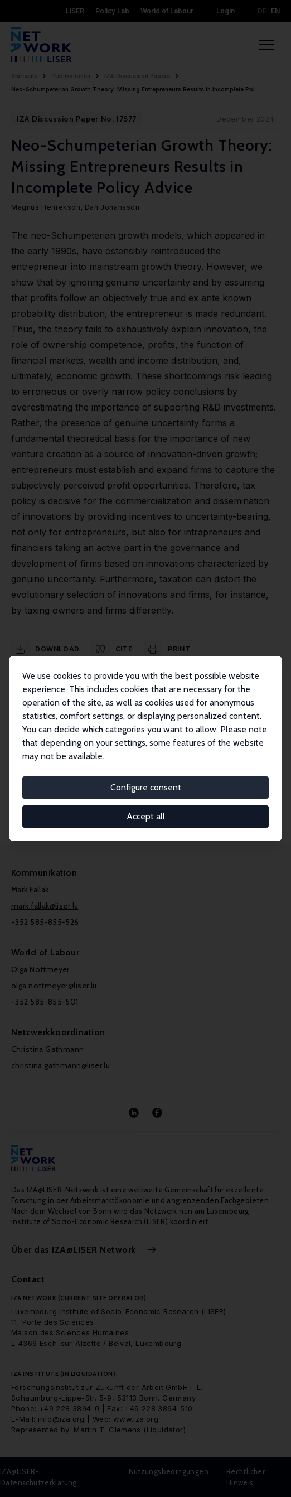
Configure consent (145, 787)
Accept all (146, 816)
